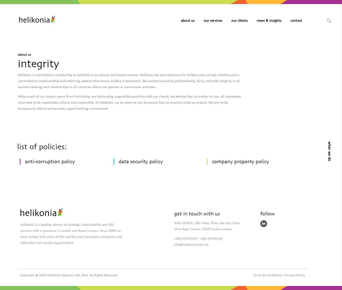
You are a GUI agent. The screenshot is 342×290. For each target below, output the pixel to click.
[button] (328, 151)
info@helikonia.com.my (191, 245)
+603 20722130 (185, 239)
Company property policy (240, 162)
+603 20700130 (211, 239)
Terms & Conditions (267, 275)
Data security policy (141, 162)
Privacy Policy (295, 275)
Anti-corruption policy (50, 162)
